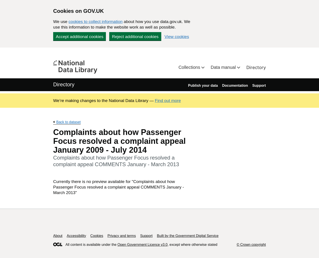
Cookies (96, 236)
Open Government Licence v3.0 (142, 244)
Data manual (224, 67)
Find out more (168, 100)
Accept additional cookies (79, 36)
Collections (190, 67)
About (57, 236)
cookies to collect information (95, 21)
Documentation (235, 85)
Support (259, 85)
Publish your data (203, 85)
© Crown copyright (251, 244)
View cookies (177, 37)
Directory (256, 67)
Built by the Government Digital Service (187, 236)
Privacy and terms (121, 236)
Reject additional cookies (135, 36)
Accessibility (76, 236)
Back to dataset (68, 122)
